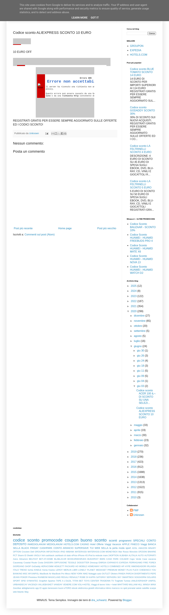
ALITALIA (133, 555)
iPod (90, 555)
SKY (119, 577)
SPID (23, 581)
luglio (137, 341)
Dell (32, 551)
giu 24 (141, 360)
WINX (153, 584)
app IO (38, 588)
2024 (134, 291)
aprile (137, 430)
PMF (136, 510)
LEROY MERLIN (64, 570)
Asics (15, 559)
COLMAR (124, 559)
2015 (134, 472)
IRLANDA (151, 566)
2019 (134, 451)
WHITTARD (122, 584)
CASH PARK (112, 559)
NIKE (85, 573)
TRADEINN (105, 581)
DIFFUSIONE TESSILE (65, 562)
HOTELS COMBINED (110, 566)
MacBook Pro (58, 573)
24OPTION (113, 555)
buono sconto (94, 540)
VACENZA (33, 584)
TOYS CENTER (91, 581)
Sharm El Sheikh (25, 555)
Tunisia (127, 581)
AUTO (141, 555)
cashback (49, 555)
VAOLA (37, 555)
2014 (134, 477)
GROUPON (136, 46)
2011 (134, 492)
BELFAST (33, 559)
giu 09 (141, 376)
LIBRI (75, 570)
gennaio (139, 445)
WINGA (146, 584)
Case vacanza (149, 559)
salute (138, 588)
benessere (53, 588)
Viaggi (143, 544)
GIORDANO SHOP (22, 566)
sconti (113, 540)
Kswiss (51, 570)
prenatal (131, 588)
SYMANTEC (32, 581)
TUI (92, 548)
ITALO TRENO (20, 570)
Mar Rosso (123, 551)
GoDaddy (36, 566)
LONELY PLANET (86, 570)
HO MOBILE (81, 566)
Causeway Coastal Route (25, 562)
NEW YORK (76, 573)
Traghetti (119, 581)
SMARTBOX (128, 577)
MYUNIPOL (33, 573)
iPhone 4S (83, 555)
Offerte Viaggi (104, 544)
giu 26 (141, 355)
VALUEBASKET (45, 584)
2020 (134, 311)
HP (122, 566)
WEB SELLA (101, 548)
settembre (140, 331)
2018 (134, 456)
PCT (15, 555)
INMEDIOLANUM (36, 544)
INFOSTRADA (53, 551)
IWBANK (70, 551)
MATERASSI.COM (96, 551)
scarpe (153, 588)
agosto (138, 336)
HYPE (128, 566)
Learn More (79, 17)
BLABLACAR (60, 559)
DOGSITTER (83, 562)
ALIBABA (123, 555)
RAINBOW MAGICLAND (49, 577)
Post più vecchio (106, 228)
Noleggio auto (94, 573)
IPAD (62, 551)
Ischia (30, 570)
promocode (52, 540)
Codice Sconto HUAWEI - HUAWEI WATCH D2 (141, 269)
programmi (125, 540)
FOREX (152, 562)
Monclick (134, 551)
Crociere (26, 551)
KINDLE (37, 570)
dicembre (139, 315)
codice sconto (26, 540)
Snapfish (43, 581)
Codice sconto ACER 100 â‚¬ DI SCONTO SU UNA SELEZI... (145, 396)
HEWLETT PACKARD (64, 566)
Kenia (45, 570)
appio (44, 588)
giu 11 (141, 370)
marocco (116, 588)
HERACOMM (47, 566)
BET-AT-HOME (46, 559)
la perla (114, 548)
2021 (134, 306)
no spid (123, 588)
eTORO (67, 588)
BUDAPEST (93, 559)
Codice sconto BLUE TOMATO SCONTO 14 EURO (142, 72)
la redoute (97, 555)
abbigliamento (28, 588)
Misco (67, 573)
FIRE (145, 562)
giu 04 (141, 381)
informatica (100, 588)
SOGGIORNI (140, 577)
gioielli (91, 588)
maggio (138, 425)
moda (121, 548)
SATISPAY (101, 577)
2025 (134, 285)
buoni (60, 588)
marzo (138, 435)
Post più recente (23, 228)
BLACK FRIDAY (30, 548)
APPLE (126, 544)
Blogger (127, 600)
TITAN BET (77, 581)
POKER (24, 577)
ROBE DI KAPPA (88, 577)
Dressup (94, 562)
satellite (145, 588)
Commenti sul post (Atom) (40, 234)
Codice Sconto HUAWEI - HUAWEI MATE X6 (141, 248)
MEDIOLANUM (55, 544)
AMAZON (142, 548)
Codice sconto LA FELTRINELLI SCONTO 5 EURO (140, 184)
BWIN (102, 559)
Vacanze (116, 544)
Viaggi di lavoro (98, 584)
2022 (134, 301)
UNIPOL (152, 581)
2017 (134, 461)
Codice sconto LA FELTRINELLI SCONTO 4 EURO (140, 149)
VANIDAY (58, 584)
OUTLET (106, 573)
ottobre (138, 325)
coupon (71, 540)
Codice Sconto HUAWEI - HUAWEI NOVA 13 (141, 259)
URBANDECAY (20, 584)
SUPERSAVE (82, 548)
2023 (134, 296)
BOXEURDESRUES (76, 559)
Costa (40, 562)
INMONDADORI (138, 566)
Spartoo (51, 581)
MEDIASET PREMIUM (106, 570)
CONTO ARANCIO (63, 548)
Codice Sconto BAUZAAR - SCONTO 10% (143, 227)
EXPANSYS (112, 562)
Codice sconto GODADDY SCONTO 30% (142, 110)
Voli (43, 555)
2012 (134, 487)
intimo (108, 588)
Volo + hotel (111, 584)
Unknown (138, 515)
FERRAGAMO (135, 562)
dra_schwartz (99, 600)
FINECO (135, 544)
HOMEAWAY (94, 566)
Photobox (32, 577)
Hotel (93, 544)
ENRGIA (103, 562)
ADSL (134, 548)
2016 (134, 466)
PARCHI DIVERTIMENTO (138, 573)
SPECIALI (139, 540)
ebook (75, 588)
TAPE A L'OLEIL (64, 581)
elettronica (83, 588)
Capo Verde (135, 559)
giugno (138, 346)
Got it (95, 17)
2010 (134, 497)
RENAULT (74, 577)
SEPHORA (112, 577)
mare (105, 555)
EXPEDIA (135, 50)
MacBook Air (45, 573)
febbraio (139, 440)
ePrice (74, 555)
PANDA (121, 573)
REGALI (65, 577)
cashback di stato (63, 555)
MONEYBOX (112, 551)
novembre (140, 320)
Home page (65, 228)
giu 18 (141, 365)
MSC (25, 573)
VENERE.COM (70, 584)
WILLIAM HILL (135, 584)
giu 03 (141, 386)
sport (128, 548)
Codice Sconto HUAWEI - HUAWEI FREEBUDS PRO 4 (141, 237)
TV (112, 581)
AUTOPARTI (150, 555)
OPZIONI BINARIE (147, 551)
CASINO (84, 544)
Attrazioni (23, 559)
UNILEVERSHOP (139, 581)
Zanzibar (17, 588)
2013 (134, 482)
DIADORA (48, 562)
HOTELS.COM (138, 54)
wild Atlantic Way (21, 592)
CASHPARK (46, 548)
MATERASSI (81, 551)
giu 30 (141, 350)
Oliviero (114, 573)
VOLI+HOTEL (84, 584)
